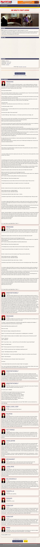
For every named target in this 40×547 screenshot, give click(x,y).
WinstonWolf (20, 66)
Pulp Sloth (7, 64)
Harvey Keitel (24, 66)
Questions (7, 60)
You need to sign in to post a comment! (20, 539)
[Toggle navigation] (38, 6)
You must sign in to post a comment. (20, 75)
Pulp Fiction (9, 63)
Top (25, 541)
